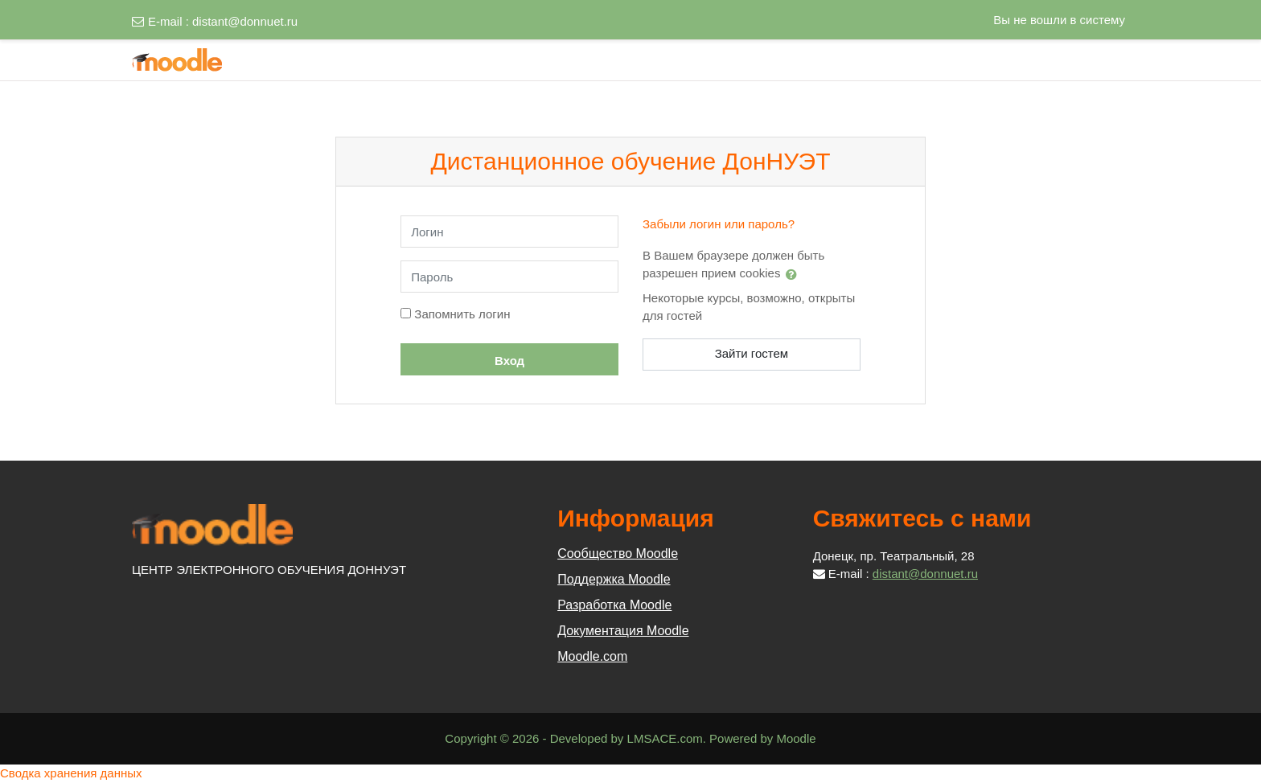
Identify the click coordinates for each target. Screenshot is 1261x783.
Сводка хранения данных (71, 773)
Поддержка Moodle (613, 579)
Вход (509, 360)
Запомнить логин (462, 314)
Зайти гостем (752, 353)
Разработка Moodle (614, 605)
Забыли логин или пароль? (719, 224)
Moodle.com (592, 656)
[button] (794, 274)
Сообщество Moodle (617, 553)
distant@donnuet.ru (245, 21)
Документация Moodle (622, 630)
